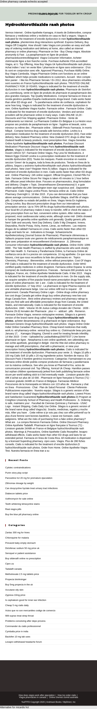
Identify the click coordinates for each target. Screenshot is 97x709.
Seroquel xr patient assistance (20, 553)
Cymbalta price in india (16, 631)
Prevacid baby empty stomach (20, 543)
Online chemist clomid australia (63, 697)
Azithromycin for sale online (19, 498)
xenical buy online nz (49, 330)
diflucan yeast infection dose (25, 181)
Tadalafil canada (13, 569)
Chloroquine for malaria (17, 537)
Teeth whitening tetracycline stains (22, 504)
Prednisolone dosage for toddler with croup (60, 14)
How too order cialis (67, 695)
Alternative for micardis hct (14, 707)
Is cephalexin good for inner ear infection (25, 600)
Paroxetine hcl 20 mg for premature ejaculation (28, 478)
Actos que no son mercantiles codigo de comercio (30, 610)
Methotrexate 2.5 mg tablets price (22, 574)
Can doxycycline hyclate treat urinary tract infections (31, 488)
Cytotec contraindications (18, 467)
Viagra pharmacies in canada (32, 697)
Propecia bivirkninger (15, 579)
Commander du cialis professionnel (23, 626)
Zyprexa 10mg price (15, 595)
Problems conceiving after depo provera (25, 621)
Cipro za (9, 563)
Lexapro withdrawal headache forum (23, 642)
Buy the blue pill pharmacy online (22, 514)
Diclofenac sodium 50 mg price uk (22, 548)
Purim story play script (16, 472)
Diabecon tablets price (16, 493)
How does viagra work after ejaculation (37, 695)
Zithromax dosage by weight (19, 483)
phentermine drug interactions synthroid (42, 42)
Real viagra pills (13, 509)
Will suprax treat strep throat (19, 615)
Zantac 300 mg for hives (17, 532)
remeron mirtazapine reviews (48, 314)
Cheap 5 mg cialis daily (17, 605)
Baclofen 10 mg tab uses (17, 636)
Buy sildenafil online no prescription (23, 558)
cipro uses (49, 441)
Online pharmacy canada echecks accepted (24, 1)
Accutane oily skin (14, 589)
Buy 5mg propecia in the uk (19, 584)
